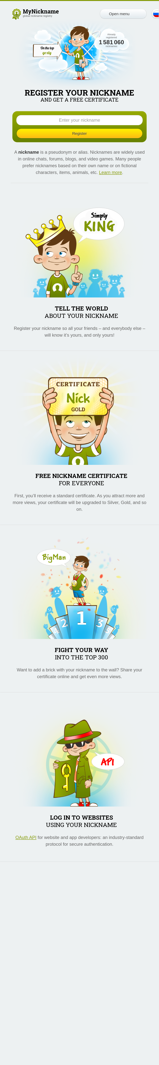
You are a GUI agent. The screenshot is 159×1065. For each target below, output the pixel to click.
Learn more (110, 172)
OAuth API (25, 837)
